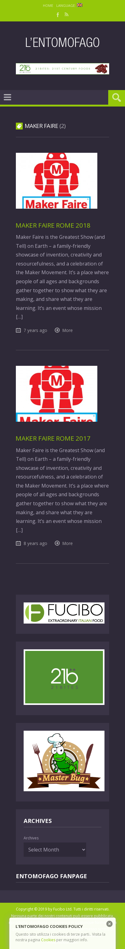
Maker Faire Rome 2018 (53, 225)
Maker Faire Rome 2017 (53, 438)
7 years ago (35, 330)
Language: (69, 5)
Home (48, 5)
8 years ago (35, 543)
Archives (31, 838)
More (67, 330)
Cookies (48, 939)
